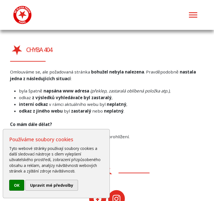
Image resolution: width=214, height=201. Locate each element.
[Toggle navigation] (193, 15)
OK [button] (17, 185)
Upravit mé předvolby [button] (51, 185)
